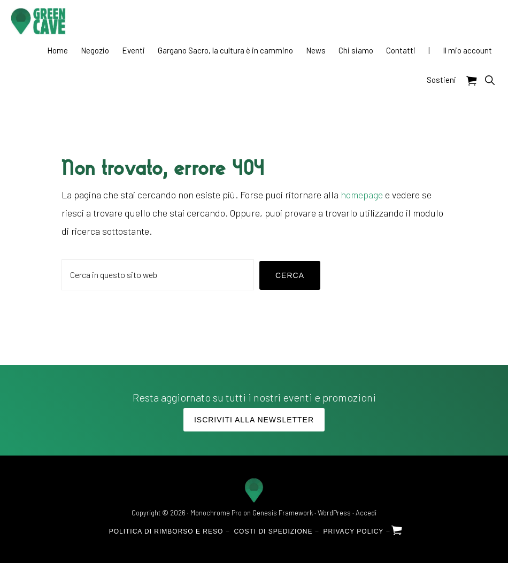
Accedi (366, 512)
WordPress (334, 512)
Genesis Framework (282, 512)
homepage (362, 194)
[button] (489, 80)
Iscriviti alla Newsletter (254, 419)
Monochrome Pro (216, 512)
